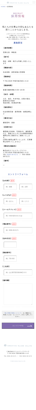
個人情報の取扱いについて (13, 317)
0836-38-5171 (12, 154)
